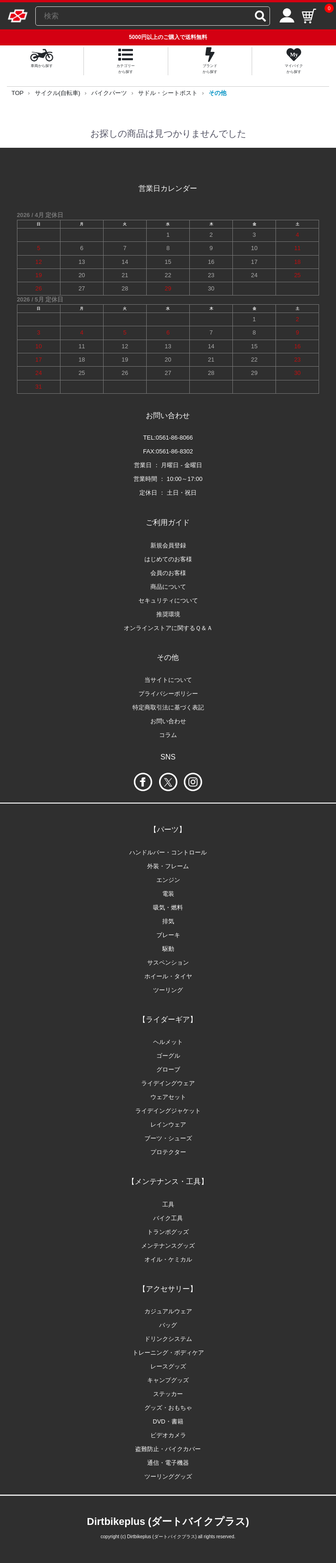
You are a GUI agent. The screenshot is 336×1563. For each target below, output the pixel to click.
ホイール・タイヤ (168, 976)
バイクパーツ (109, 92)
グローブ (168, 1069)
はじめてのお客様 (168, 559)
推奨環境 (168, 614)
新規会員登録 (168, 545)
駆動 (168, 948)
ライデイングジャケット (168, 1110)
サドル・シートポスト (168, 92)
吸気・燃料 (168, 907)
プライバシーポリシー (168, 693)
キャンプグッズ (168, 1380)
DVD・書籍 (168, 1421)
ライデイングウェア (168, 1083)
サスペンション (168, 962)
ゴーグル (168, 1055)
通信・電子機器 (168, 1462)
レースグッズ (168, 1366)
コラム (168, 734)
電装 (168, 893)
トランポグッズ (168, 1231)
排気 (168, 921)
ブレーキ (168, 935)
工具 (168, 1204)
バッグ (168, 1325)
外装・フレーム (168, 866)
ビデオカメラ (168, 1435)
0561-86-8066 (174, 437)
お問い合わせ (168, 721)
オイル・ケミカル (168, 1259)
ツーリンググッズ (168, 1476)
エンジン (168, 879)
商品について (168, 586)
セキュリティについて (168, 600)
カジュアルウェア (168, 1311)
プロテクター (168, 1152)
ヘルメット (168, 1041)
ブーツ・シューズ (168, 1138)
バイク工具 (168, 1218)
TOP (17, 92)
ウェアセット (168, 1097)
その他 (217, 92)
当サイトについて (168, 679)
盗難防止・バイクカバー (168, 1449)
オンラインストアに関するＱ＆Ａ (168, 628)
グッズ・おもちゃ (168, 1407)
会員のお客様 (168, 572)
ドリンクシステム (168, 1338)
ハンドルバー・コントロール (168, 852)
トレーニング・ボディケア (168, 1352)
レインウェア (168, 1124)
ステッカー (168, 1393)
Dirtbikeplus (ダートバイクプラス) (168, 1521)
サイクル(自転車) (58, 92)
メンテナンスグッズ (168, 1245)
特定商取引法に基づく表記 (168, 707)
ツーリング (168, 990)
